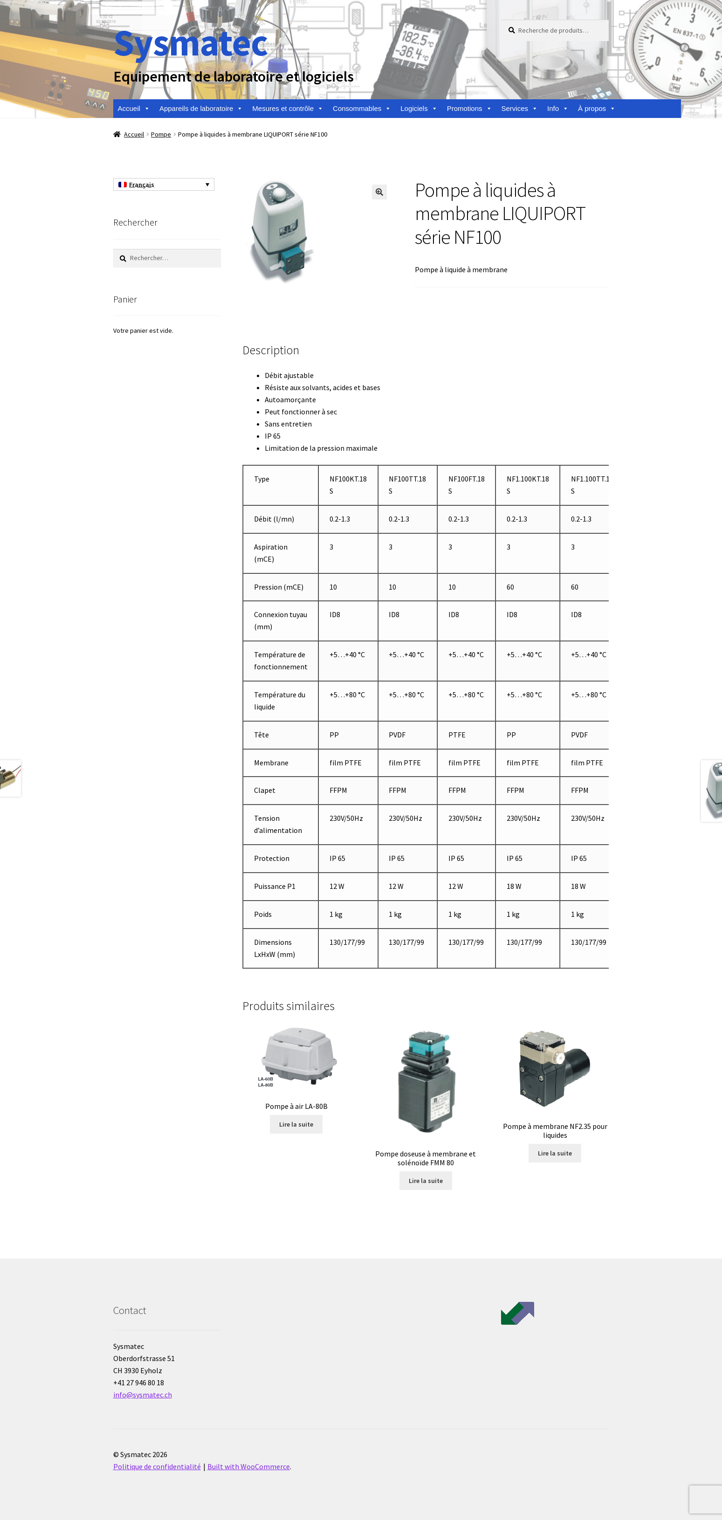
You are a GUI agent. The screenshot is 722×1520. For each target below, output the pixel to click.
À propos (597, 108)
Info (558, 108)
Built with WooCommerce (248, 1466)
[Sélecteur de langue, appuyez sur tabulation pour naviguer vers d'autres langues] (163, 184)
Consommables (362, 108)
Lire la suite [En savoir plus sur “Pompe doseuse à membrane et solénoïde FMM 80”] (426, 1180)
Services (520, 108)
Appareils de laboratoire (201, 108)
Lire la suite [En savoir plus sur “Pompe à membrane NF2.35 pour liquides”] (555, 1153)
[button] (379, 192)
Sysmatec (190, 42)
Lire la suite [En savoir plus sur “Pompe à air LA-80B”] (296, 1124)
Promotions (469, 108)
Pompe (161, 134)
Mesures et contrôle (287, 108)
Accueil (134, 108)
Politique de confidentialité (157, 1466)
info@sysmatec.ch (142, 1394)
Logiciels (418, 108)
